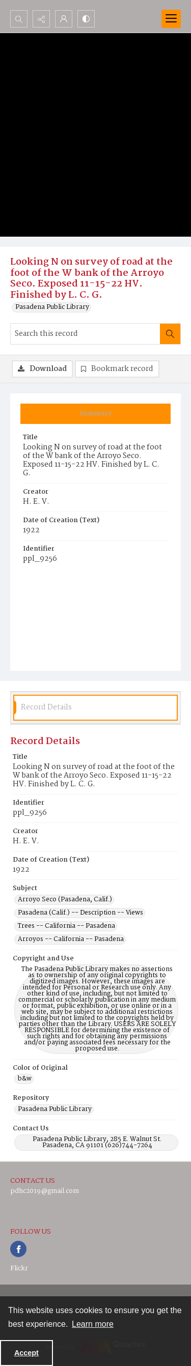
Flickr (19, 1268)
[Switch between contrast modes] (86, 19)
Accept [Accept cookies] (26, 1353)
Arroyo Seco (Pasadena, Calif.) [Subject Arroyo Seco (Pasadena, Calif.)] (65, 900)
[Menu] (171, 19)
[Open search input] (19, 19)
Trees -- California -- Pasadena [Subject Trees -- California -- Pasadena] (66, 926)
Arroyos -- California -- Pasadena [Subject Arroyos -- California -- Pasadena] (71, 939)
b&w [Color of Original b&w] (25, 1079)
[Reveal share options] (41, 19)
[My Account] (64, 19)
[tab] (95, 413)
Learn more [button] (93, 1324)
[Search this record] (85, 334)
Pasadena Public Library (52, 307)
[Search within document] (170, 334)
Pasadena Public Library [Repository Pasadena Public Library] (55, 1109)
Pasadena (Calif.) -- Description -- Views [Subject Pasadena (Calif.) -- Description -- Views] (80, 913)
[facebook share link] (18, 1249)
